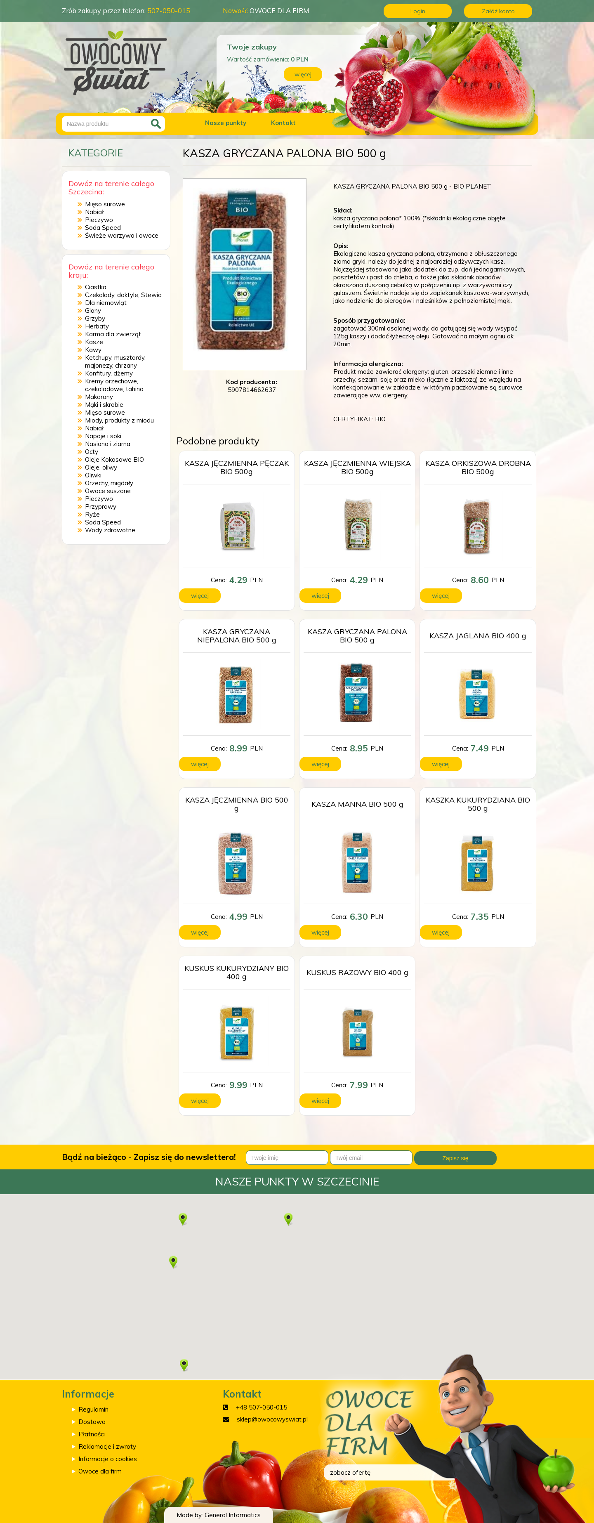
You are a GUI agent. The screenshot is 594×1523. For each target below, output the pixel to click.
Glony (93, 310)
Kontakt (283, 123)
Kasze (94, 342)
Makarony (99, 397)
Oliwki (93, 475)
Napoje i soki (103, 436)
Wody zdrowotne (110, 530)
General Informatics (233, 1515)
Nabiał (94, 212)
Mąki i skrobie (104, 404)
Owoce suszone (108, 491)
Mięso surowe (105, 204)
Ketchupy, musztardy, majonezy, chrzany (115, 361)
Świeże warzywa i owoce (121, 235)
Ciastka (95, 287)
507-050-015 (168, 10)
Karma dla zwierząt (113, 334)
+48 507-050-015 (261, 1407)
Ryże (92, 514)
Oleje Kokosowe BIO (114, 459)
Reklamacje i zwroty (107, 1446)
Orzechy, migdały (109, 483)
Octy (91, 452)
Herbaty (97, 326)
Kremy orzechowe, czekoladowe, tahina (114, 385)
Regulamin (93, 1409)
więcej (303, 74)
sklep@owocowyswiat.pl (272, 1419)
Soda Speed (103, 227)
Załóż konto (498, 11)
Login (417, 11)
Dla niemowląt (106, 303)
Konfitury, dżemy (109, 373)
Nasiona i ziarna (107, 444)
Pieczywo (99, 220)
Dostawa (92, 1422)
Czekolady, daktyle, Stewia (123, 295)
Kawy (93, 350)
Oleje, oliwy (101, 467)
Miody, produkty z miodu (119, 420)
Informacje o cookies (107, 1459)
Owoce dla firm (100, 1471)
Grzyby (95, 318)
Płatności (91, 1434)
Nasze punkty (225, 123)
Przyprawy (100, 506)
